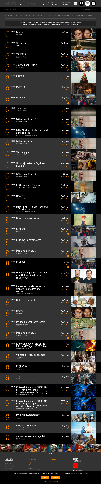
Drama (19, 32)
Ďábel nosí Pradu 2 (26, 119)
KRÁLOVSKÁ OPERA (30, 15)
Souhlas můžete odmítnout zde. (50, 481)
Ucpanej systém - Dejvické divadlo (30, 164)
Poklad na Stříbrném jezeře (30, 322)
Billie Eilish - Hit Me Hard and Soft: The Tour (32, 131)
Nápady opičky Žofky (27, 218)
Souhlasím (55, 477)
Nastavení (45, 477)
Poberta (20, 86)
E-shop (66, 5)
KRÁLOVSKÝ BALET (42, 15)
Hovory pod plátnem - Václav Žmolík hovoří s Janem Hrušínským (31, 275)
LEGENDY (77, 15)
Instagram (59, 459)
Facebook (53, 459)
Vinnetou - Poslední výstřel (30, 436)
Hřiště (19, 196)
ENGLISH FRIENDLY (27, 17)
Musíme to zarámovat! (28, 240)
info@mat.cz (31, 463)
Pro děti (10, 15)
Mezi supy (21, 365)
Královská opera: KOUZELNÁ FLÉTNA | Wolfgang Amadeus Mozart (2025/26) (32, 390)
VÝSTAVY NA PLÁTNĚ (68, 15)
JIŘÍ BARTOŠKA (17, 17)
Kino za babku (19, 15)
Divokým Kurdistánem (28, 414)
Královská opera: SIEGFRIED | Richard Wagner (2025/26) (31, 345)
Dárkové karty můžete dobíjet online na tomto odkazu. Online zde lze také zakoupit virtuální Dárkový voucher (50, 24)
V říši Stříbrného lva (26, 425)
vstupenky (65, 57)
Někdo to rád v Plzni (27, 300)
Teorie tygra (22, 152)
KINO (20, 5)
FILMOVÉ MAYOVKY (86, 15)
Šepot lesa (21, 108)
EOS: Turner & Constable (29, 185)
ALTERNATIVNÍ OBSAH (55, 15)
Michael (20, 97)
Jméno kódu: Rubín (26, 65)
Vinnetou (21, 54)
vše (6, 15)
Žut (18, 376)
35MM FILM (8, 17)
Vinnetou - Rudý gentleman (30, 355)
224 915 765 (51, 5)
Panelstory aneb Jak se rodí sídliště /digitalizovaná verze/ (31, 289)
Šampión (21, 43)
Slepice (20, 75)
